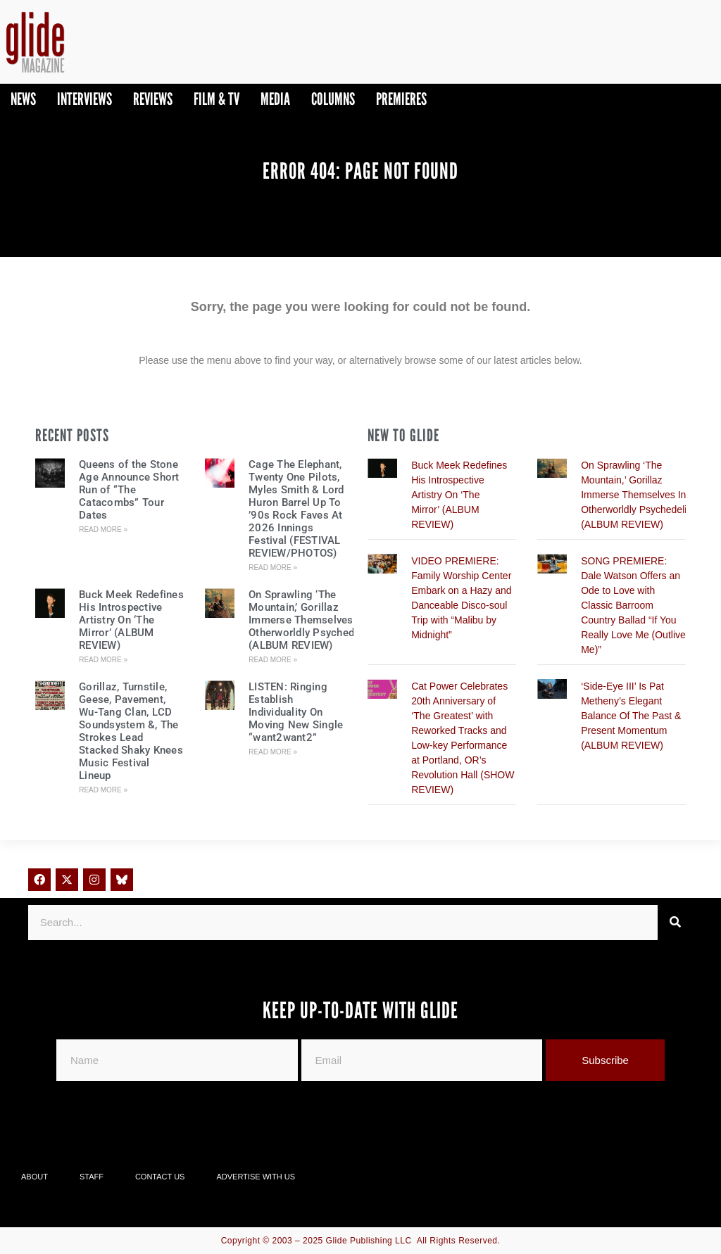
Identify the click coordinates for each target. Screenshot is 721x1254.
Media (275, 99)
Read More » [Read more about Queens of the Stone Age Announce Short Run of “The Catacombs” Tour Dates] (103, 529)
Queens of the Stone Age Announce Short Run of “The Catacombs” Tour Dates (129, 489)
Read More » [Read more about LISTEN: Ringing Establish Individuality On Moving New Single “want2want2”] (273, 752)
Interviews (84, 99)
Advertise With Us (255, 1176)
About (34, 1176)
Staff (92, 1176)
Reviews (153, 99)
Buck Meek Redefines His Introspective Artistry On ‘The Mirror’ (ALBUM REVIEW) (131, 620)
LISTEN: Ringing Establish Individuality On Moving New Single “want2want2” (296, 712)
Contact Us (160, 1176)
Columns (333, 99)
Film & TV (216, 99)
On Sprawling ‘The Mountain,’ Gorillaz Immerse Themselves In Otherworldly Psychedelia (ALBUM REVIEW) (310, 620)
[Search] (675, 922)
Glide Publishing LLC (369, 1241)
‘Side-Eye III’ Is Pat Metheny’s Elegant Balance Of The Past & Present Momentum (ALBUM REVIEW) (631, 715)
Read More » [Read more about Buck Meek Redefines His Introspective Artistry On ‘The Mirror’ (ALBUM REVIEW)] (103, 660)
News (23, 99)
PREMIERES (401, 99)
